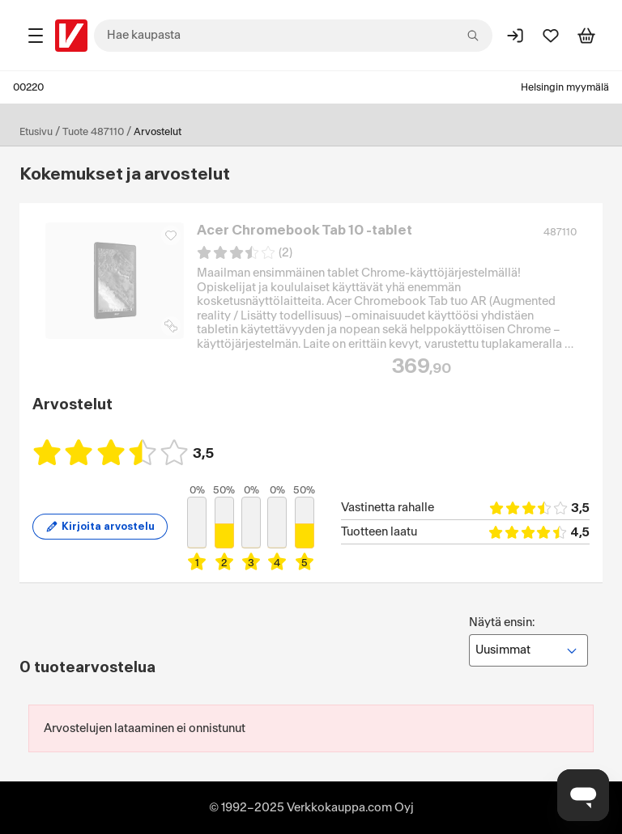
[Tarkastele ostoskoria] (586, 35)
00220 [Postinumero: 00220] (28, 87)
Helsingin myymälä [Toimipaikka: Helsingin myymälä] (565, 87)
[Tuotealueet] (35, 35)
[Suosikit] (551, 35)
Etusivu (36, 132)
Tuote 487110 (93, 132)
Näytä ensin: (528, 641)
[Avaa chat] (583, 795)
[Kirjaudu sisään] (515, 35)
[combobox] (293, 35)
